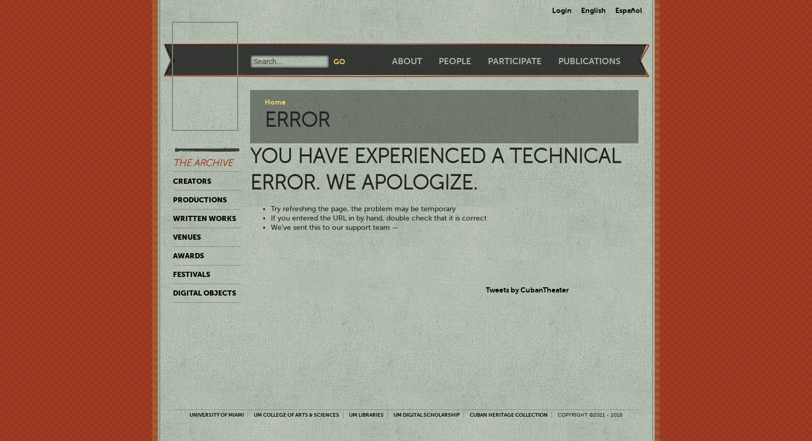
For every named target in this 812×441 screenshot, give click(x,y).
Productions (200, 200)
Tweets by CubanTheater (527, 290)
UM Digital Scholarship (427, 415)
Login (562, 10)
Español (628, 10)
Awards (188, 256)
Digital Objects (204, 293)
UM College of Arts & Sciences (296, 415)
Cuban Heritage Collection (509, 415)
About (407, 61)
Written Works (204, 218)
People (455, 61)
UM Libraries (366, 415)
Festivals (191, 274)
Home (275, 102)
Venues (187, 237)
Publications (589, 61)
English (593, 10)
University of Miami (217, 415)
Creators (192, 181)
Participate (515, 61)
